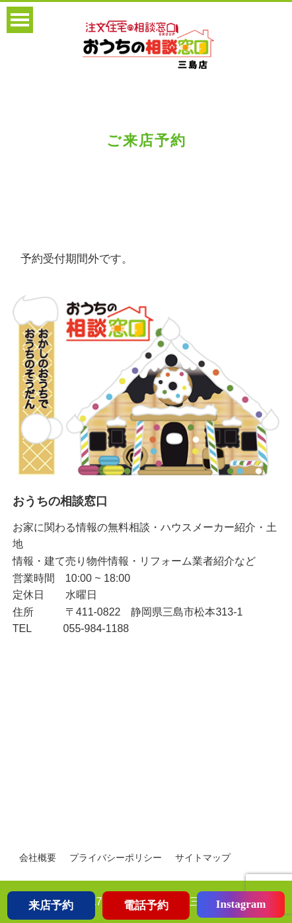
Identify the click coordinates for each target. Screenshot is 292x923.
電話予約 (146, 905)
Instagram (241, 904)
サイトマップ (203, 857)
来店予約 (50, 905)
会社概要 (37, 857)
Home (24, 207)
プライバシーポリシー (115, 857)
